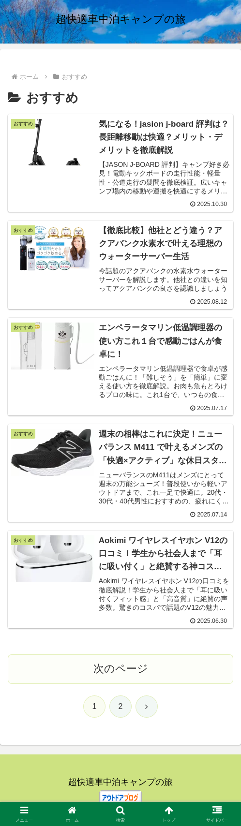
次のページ (120, 670)
